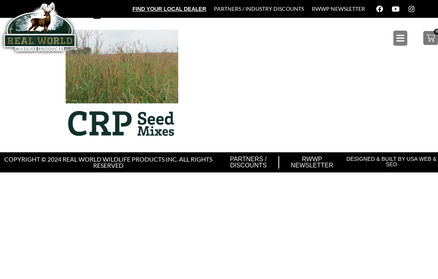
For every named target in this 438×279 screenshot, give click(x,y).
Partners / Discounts (248, 162)
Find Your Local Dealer (169, 9)
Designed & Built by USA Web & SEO (391, 161)
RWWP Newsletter (338, 8)
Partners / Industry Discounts (259, 8)
